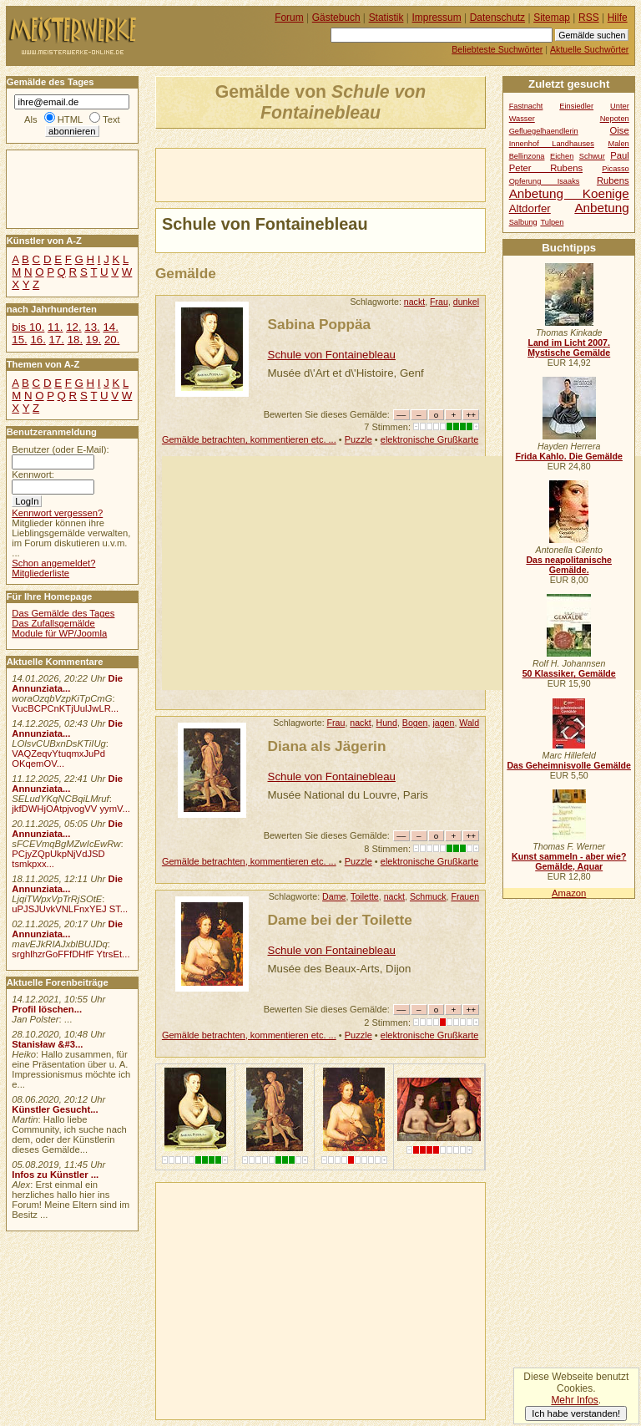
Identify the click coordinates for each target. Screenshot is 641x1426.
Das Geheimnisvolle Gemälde (569, 765)
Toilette (365, 896)
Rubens (613, 180)
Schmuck (428, 896)
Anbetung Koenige (569, 193)
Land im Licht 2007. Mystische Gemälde (568, 347)
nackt (414, 302)
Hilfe (618, 17)
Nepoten (614, 118)
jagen (443, 723)
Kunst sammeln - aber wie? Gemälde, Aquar (569, 861)
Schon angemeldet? (53, 563)
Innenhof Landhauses (551, 144)
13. (91, 327)
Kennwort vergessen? (57, 513)
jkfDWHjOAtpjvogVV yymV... (71, 809)
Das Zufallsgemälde (53, 623)
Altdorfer (530, 208)
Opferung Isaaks (544, 181)
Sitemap (551, 17)
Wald (469, 723)
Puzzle (358, 439)
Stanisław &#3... (47, 1044)
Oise (619, 130)
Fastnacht (526, 106)
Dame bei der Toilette (340, 919)
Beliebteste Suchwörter (497, 49)
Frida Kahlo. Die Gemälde (569, 456)
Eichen (561, 156)
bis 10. (28, 327)
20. (111, 339)
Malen (618, 144)
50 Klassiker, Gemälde (569, 673)
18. (75, 339)
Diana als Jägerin (327, 746)
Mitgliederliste (40, 573)
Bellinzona (527, 156)
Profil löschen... (47, 1009)
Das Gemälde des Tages (63, 613)
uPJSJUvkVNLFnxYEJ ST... (70, 909)
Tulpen (551, 222)
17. (56, 339)
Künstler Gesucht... (55, 1109)
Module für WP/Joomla (59, 633)
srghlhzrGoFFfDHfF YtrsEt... (70, 954)
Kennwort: (33, 474)
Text (111, 119)
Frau (439, 302)
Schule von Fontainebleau (332, 354)
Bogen (415, 723)
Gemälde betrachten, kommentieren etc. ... (249, 439)
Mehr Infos (574, 1400)
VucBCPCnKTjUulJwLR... (65, 708)
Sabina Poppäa (319, 324)
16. (37, 339)
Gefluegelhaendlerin (543, 131)
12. (73, 327)
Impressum (437, 17)
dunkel (466, 302)
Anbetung (601, 207)
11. (55, 327)
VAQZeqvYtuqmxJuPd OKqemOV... (58, 759)
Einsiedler (576, 106)
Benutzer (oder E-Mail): (60, 449)
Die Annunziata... (67, 683)
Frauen (465, 896)
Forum (289, 17)
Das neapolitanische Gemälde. (569, 565)
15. (19, 339)
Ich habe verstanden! (576, 1413)
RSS (588, 17)
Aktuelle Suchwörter (589, 49)
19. (93, 339)
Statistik (386, 17)
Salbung (523, 222)
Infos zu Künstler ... (55, 1175)
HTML (70, 119)
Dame (334, 896)
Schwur (592, 156)
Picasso (615, 169)
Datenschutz (497, 17)
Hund (386, 723)
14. (110, 327)
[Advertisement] (351, 174)
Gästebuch (336, 17)
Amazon (569, 893)
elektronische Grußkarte (430, 439)
